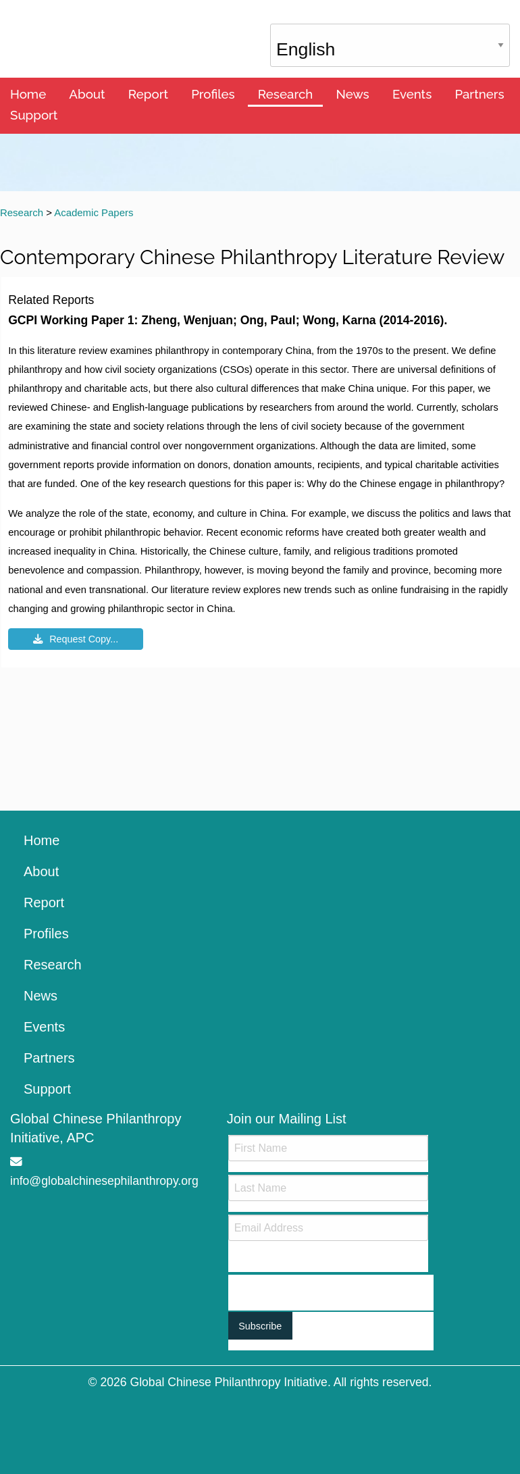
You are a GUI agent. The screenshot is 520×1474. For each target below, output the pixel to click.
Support (33, 114)
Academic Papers (93, 212)
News (352, 93)
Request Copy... (75, 639)
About (87, 93)
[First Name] (328, 1148)
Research (285, 93)
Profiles (213, 93)
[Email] (328, 1228)
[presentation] (331, 1284)
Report (148, 93)
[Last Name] (328, 1188)
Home (28, 93)
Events (412, 93)
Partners (479, 93)
